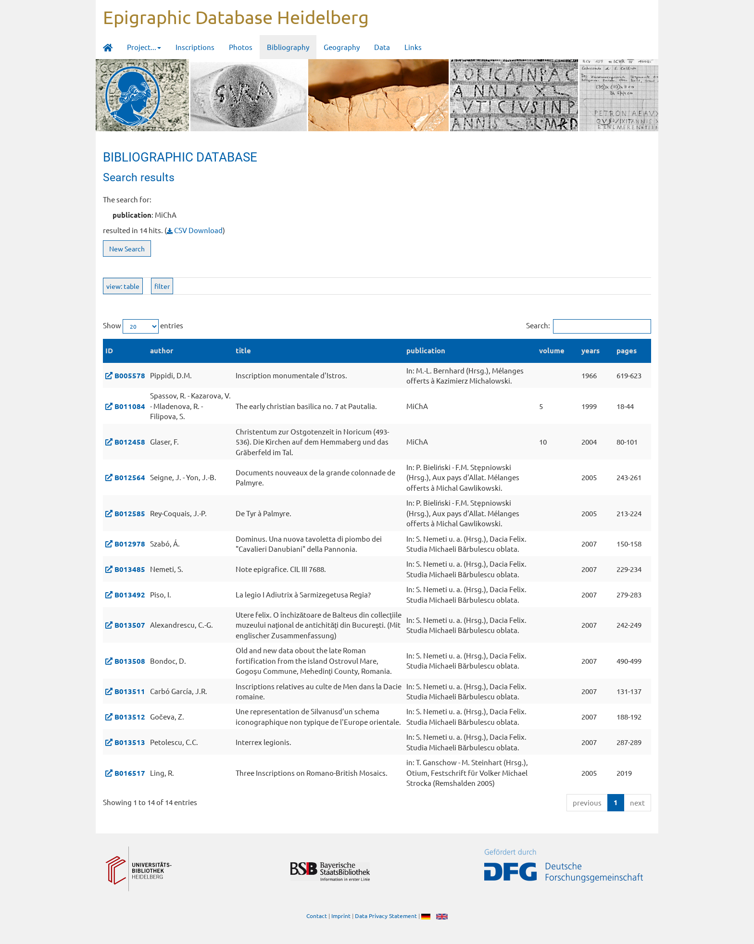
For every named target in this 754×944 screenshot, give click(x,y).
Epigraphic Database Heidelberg (236, 16)
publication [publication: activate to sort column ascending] (425, 350)
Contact (316, 915)
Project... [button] (144, 46)
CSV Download (195, 230)
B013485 (129, 569)
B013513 (129, 742)
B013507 (129, 625)
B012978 (129, 543)
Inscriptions (195, 46)
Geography (342, 46)
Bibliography (288, 46)
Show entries (143, 326)
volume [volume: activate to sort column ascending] (552, 350)
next (637, 802)
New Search (127, 248)
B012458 (129, 442)
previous (587, 802)
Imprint (341, 915)
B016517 (129, 773)
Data (382, 46)
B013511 (129, 691)
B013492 (129, 594)
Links (413, 46)
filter (162, 286)
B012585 (129, 513)
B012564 (129, 477)
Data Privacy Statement (386, 915)
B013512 (129, 716)
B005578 (129, 375)
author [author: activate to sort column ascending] (161, 350)
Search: (588, 326)
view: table (122, 286)
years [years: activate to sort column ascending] (590, 350)
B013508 (129, 661)
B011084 (129, 406)
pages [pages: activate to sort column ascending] (626, 350)
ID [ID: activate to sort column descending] (109, 350)
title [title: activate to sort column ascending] (243, 350)
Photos (240, 46)
